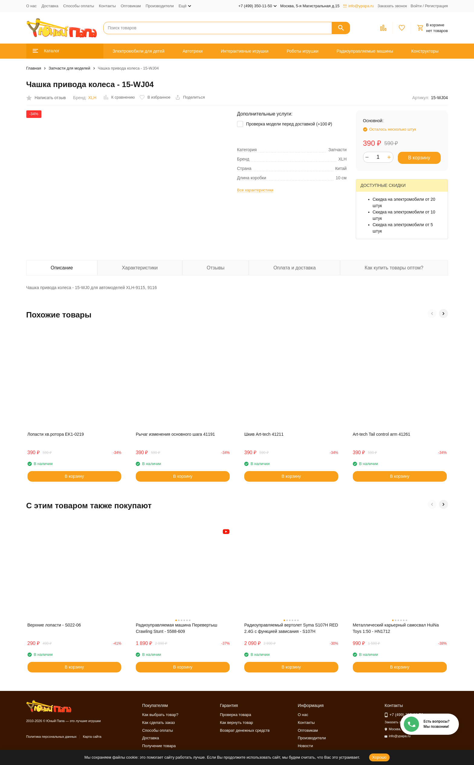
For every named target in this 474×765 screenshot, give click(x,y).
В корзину (419, 157)
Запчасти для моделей (69, 68)
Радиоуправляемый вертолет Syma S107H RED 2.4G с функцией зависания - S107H (291, 628)
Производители (160, 6)
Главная (33, 68)
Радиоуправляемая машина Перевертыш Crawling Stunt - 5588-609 (176, 628)
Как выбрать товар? (160, 714)
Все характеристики (255, 190)
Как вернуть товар (236, 722)
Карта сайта (92, 736)
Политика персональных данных (51, 736)
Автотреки (193, 51)
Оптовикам (131, 6)
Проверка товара (235, 714)
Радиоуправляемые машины (365, 51)
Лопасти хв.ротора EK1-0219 (56, 434)
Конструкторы (425, 51)
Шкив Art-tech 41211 (264, 434)
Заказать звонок (392, 6)
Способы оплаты (78, 6)
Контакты (107, 6)
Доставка (49, 6)
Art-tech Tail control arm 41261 (381, 434)
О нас (31, 6)
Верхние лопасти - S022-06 (54, 625)
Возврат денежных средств (245, 730)
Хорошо (379, 757)
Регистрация (436, 6)
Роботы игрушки (302, 51)
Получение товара (159, 746)
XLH (92, 97)
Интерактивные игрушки (244, 51)
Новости (305, 746)
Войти (416, 6)
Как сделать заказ (158, 722)
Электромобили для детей (138, 51)
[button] (432, 313)
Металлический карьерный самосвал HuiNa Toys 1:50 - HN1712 (396, 628)
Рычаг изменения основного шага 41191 (175, 434)
